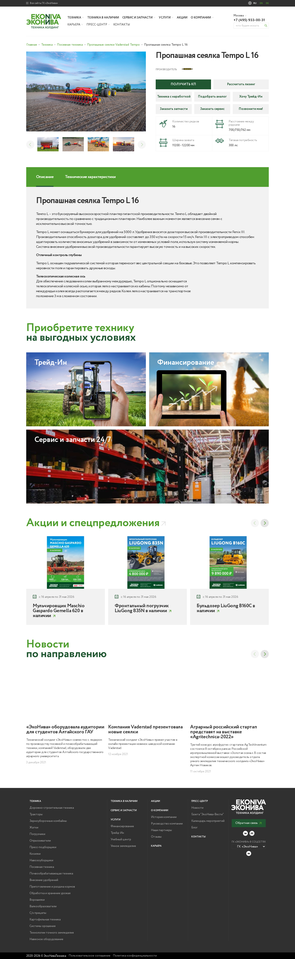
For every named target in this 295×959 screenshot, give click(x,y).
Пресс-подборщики (43, 847)
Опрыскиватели (40, 841)
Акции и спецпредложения (93, 523)
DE (267, 3)
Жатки (34, 828)
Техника (74, 17)
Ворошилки (37, 900)
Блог (194, 828)
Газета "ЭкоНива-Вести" (207, 814)
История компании (164, 817)
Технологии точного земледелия (52, 933)
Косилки (35, 854)
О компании (201, 17)
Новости (197, 808)
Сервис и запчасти (137, 17)
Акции (182, 17)
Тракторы (36, 814)
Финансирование (122, 826)
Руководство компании (167, 824)
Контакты (121, 24)
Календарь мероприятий (208, 821)
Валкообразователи (43, 906)
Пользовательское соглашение (89, 955)
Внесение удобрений (44, 880)
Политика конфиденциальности (135, 955)
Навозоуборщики (41, 860)
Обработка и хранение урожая (50, 893)
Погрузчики (37, 834)
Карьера (73, 24)
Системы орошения (43, 926)
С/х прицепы (38, 913)
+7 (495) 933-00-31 (249, 20)
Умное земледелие (123, 846)
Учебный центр (121, 839)
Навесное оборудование (46, 939)
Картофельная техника (45, 920)
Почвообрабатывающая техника (51, 874)
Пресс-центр (96, 24)
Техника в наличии (103, 17)
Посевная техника (42, 867)
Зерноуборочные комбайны (48, 821)
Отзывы (156, 837)
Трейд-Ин (117, 833)
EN (261, 3)
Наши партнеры (161, 830)
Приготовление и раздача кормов (52, 887)
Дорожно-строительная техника (52, 808)
